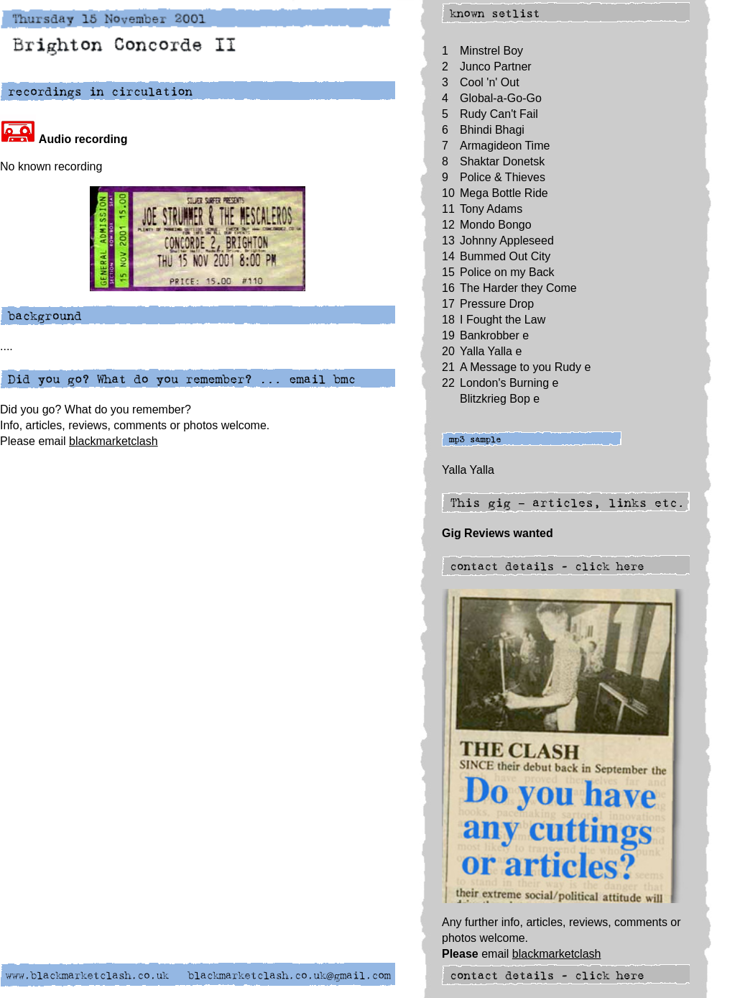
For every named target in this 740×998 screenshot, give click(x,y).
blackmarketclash (113, 441)
